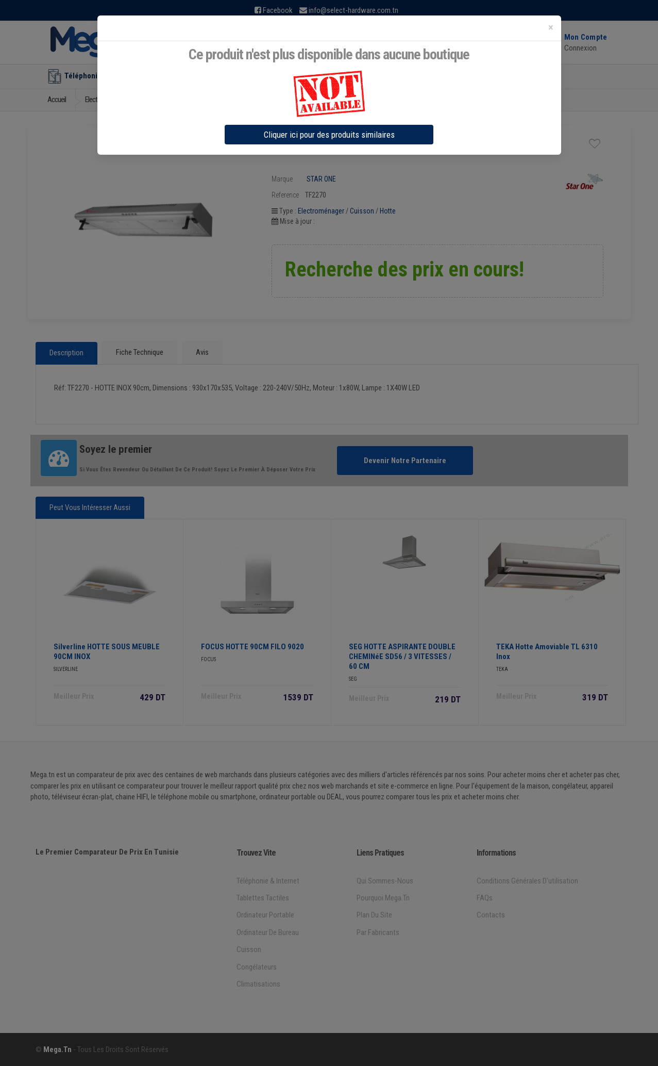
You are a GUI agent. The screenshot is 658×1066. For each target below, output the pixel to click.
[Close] (550, 27)
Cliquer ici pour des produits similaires (329, 134)
